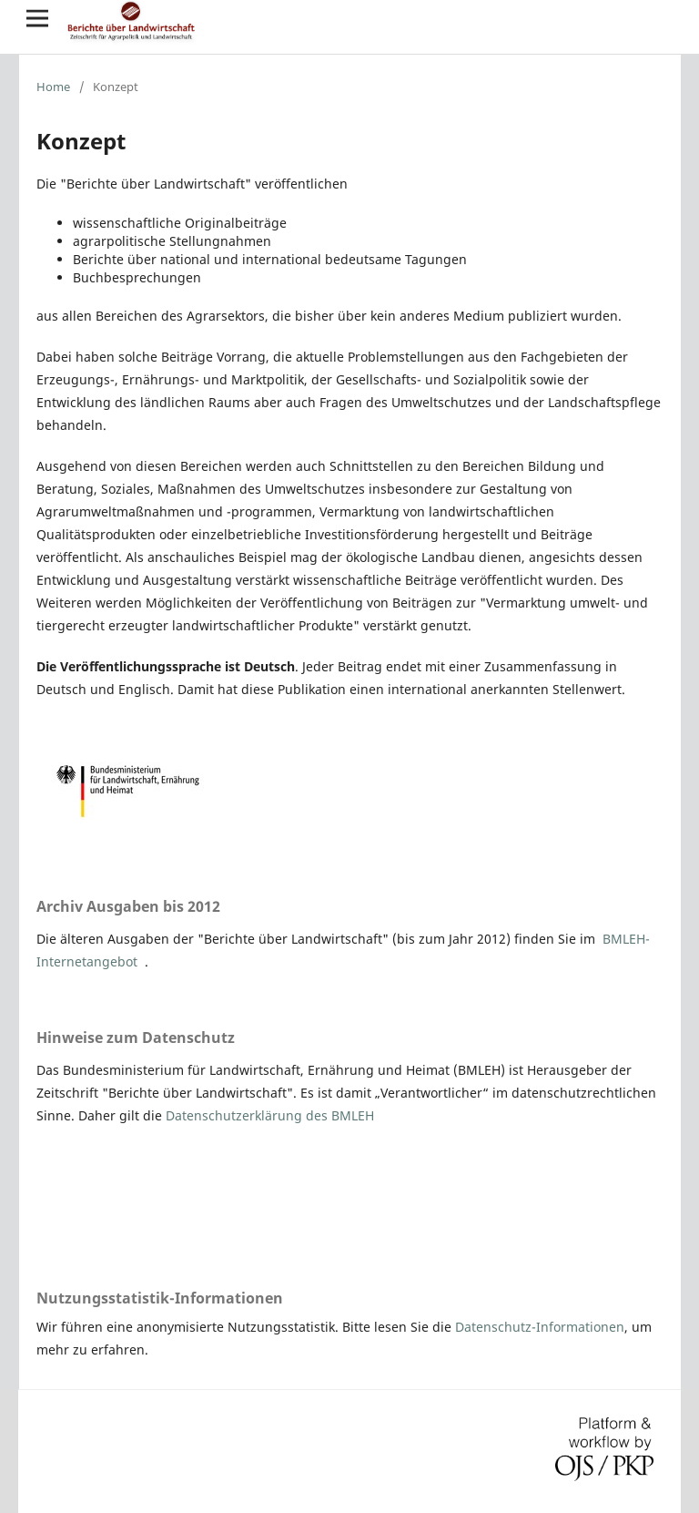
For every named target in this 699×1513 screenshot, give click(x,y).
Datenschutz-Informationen (539, 1326)
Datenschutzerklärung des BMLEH (270, 1115)
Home (53, 86)
